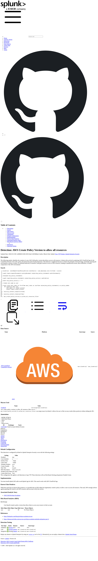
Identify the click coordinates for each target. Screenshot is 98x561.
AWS (13, 404)
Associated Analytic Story (14, 240)
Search (9, 230)
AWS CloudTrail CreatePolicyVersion (6, 371)
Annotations (10, 234)
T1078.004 (4, 432)
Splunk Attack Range (70, 539)
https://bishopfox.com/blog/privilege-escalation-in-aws (18, 521)
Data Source (10, 231)
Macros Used (10, 233)
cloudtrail (3, 413)
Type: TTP (57, 254)
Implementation (11, 237)
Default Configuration (13, 236)
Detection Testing (11, 246)
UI (41, 539)
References (10, 244)
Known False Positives (13, 238)
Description (10, 228)
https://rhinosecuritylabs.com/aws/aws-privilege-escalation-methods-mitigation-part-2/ (26, 524)
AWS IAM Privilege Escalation (12, 500)
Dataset (15, 534)
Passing (11, 533)
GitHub (7, 544)
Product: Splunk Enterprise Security (70, 254)
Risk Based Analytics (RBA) (14, 241)
